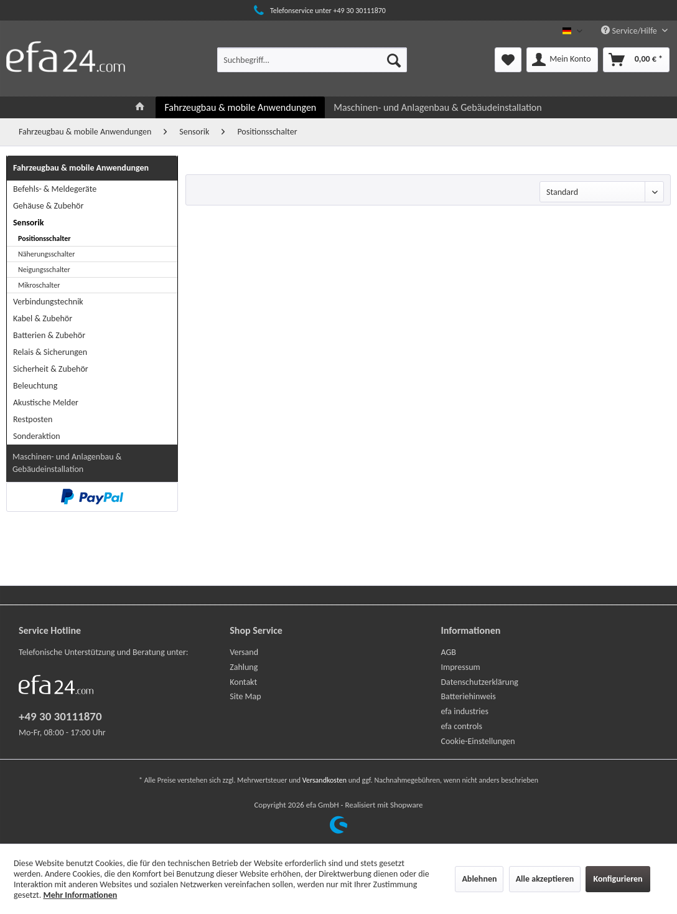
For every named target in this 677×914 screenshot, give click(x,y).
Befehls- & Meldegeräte (54, 189)
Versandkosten (324, 780)
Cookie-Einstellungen (478, 741)
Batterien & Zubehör (49, 335)
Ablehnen (479, 879)
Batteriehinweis (468, 696)
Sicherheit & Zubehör (50, 369)
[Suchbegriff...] (312, 59)
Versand (244, 652)
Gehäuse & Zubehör (48, 205)
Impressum (460, 667)
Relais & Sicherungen (50, 352)
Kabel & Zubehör (42, 318)
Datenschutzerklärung (479, 682)
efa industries (464, 711)
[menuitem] (312, 59)
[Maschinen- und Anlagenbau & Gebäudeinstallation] (437, 107)
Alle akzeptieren (545, 879)
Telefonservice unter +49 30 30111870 (318, 10)
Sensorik (28, 222)
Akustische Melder (45, 402)
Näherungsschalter (46, 254)
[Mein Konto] (561, 59)
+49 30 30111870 (60, 716)
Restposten (32, 419)
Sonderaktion (36, 436)
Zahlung (244, 667)
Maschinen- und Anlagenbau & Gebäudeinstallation (66, 462)
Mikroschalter (39, 285)
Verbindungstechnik (48, 301)
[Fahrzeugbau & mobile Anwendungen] (240, 107)
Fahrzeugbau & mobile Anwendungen (81, 168)
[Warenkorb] (636, 59)
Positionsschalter (44, 238)
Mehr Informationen (80, 895)
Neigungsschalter (44, 269)
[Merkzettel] (508, 59)
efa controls (461, 726)
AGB (448, 652)
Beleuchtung (35, 385)
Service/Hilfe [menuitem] (630, 31)
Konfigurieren (617, 879)
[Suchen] (394, 59)
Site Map (245, 696)
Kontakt (243, 682)
